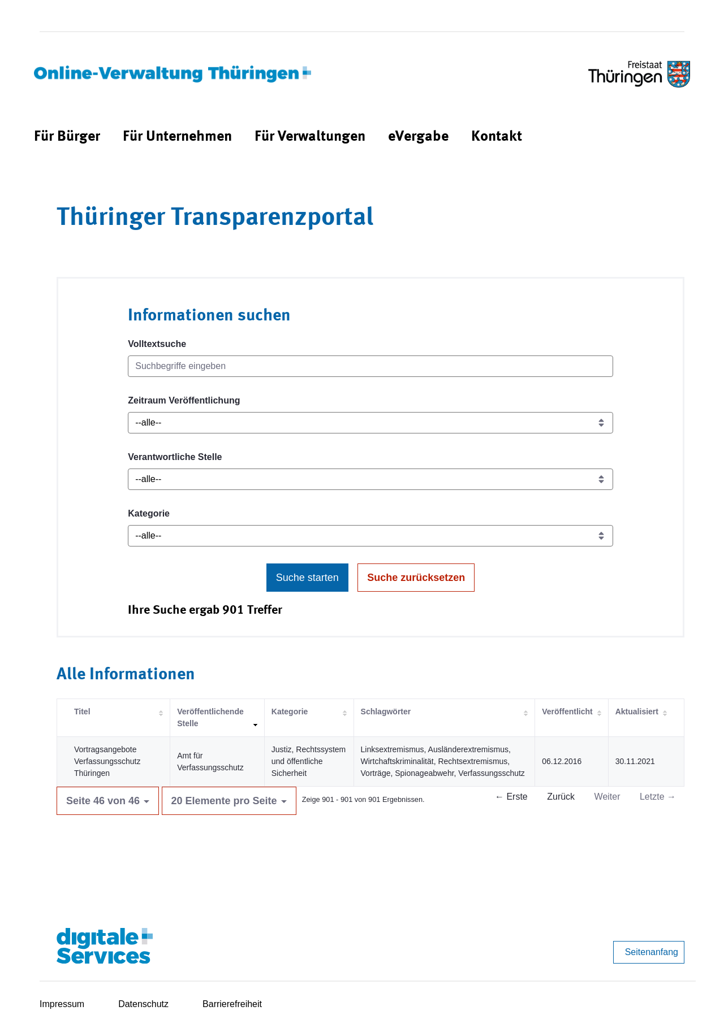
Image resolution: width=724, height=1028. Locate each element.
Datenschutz (143, 1004)
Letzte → (658, 796)
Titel (82, 711)
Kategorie (149, 513)
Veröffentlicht (567, 711)
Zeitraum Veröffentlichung (184, 400)
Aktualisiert (636, 711)
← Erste (511, 796)
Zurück (561, 796)
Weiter (607, 796)
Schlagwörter (386, 711)
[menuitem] (67, 137)
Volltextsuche (157, 344)
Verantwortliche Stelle (175, 457)
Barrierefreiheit (232, 1004)
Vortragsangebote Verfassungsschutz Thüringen (107, 761)
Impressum (62, 1004)
